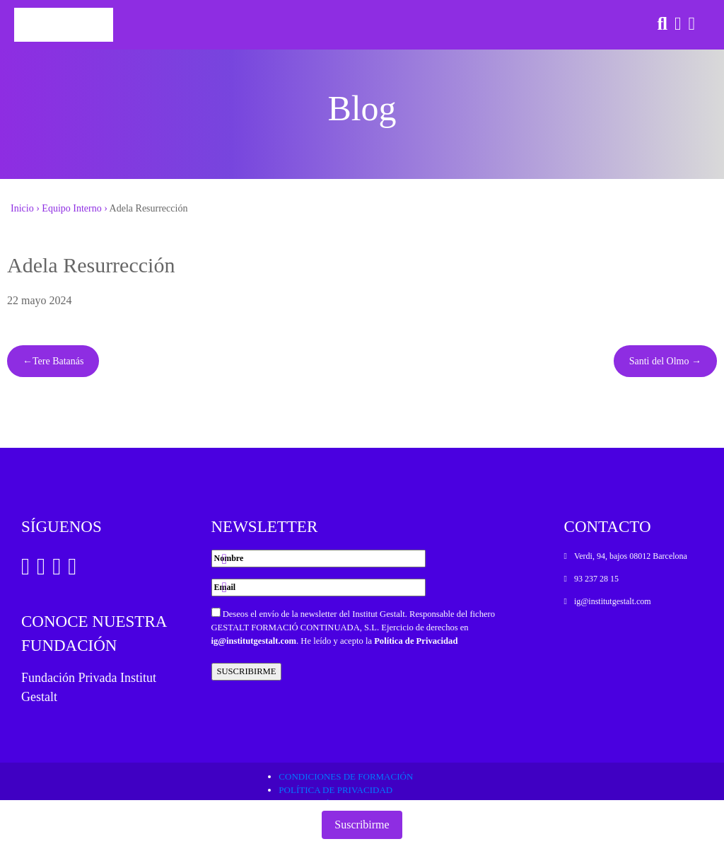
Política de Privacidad (415, 641)
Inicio (22, 208)
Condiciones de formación (346, 776)
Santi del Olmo (659, 361)
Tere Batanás (58, 361)
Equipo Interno (71, 208)
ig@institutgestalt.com (254, 641)
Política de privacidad (335, 790)
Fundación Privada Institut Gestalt (88, 687)
